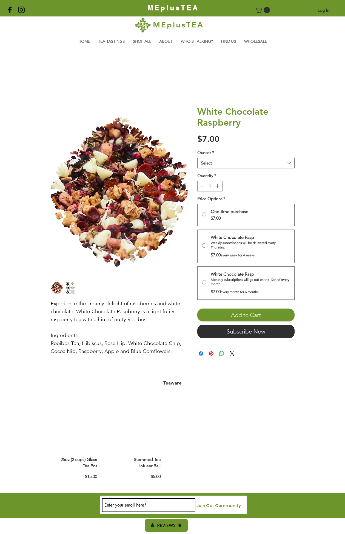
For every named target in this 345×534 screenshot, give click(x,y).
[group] (172, 442)
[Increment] (218, 186)
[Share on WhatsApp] (221, 353)
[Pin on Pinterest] (211, 353)
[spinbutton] (209, 186)
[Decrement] (202, 186)
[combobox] (246, 163)
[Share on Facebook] (201, 353)
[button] (262, 10)
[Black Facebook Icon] (9, 9)
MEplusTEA (178, 24)
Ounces (205, 152)
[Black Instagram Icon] (21, 9)
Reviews (166, 525)
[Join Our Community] (218, 506)
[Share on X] (232, 353)
